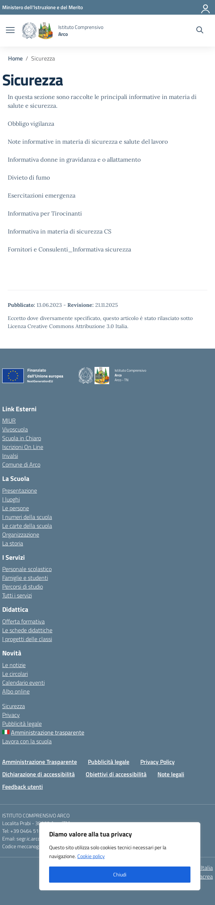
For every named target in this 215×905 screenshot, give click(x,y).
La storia (12, 543)
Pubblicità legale (22, 723)
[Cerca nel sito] (199, 31)
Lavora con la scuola (27, 741)
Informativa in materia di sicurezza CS (59, 231)
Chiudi (119, 874)
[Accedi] (206, 7)
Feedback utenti (22, 786)
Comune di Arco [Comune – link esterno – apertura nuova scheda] (21, 464)
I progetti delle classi (27, 638)
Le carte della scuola (27, 525)
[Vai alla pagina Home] (15, 58)
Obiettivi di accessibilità (116, 774)
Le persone (15, 508)
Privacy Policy (157, 761)
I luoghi (11, 499)
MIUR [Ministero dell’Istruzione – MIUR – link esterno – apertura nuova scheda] (9, 420)
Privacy (11, 714)
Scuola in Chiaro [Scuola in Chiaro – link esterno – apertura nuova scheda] (21, 438)
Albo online (16, 691)
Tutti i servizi (17, 595)
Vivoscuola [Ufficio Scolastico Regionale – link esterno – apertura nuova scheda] (15, 429)
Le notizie (14, 665)
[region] (119, 856)
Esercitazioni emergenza (41, 195)
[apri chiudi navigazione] (10, 30)
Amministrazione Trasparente (39, 761)
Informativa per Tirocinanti (45, 213)
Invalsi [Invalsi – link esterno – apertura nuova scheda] (10, 455)
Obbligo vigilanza (31, 123)
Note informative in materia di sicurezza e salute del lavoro (88, 141)
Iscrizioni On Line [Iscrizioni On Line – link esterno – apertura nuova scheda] (22, 446)
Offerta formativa (23, 621)
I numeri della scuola (27, 516)
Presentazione (19, 490)
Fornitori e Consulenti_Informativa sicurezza (69, 249)
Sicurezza (13, 706)
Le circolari (15, 673)
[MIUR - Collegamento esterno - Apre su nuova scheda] (42, 7)
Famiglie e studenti (25, 577)
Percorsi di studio (22, 586)
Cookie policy (91, 856)
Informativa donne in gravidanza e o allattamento (74, 159)
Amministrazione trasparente (47, 732)
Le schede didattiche (27, 630)
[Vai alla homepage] (37, 30)
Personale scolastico (27, 568)
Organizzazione (20, 534)
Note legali (170, 774)
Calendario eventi (23, 682)
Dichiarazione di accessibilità (38, 774)
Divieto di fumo (29, 177)
